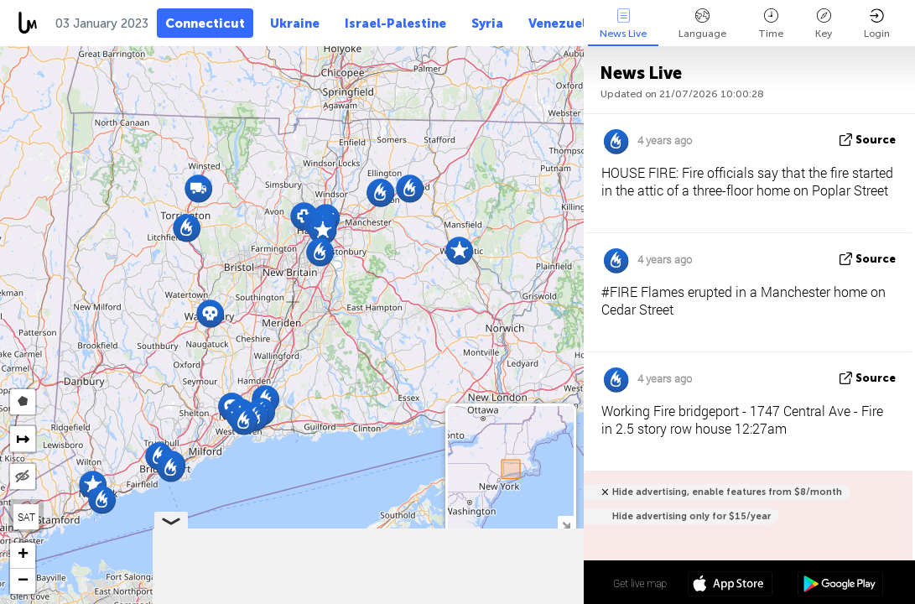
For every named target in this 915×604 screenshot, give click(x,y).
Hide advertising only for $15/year (691, 516)
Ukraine (295, 23)
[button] (320, 252)
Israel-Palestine (395, 23)
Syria (487, 23)
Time (770, 23)
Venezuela (561, 23)
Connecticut (205, 23)
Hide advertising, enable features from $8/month (727, 492)
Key (823, 23)
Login (877, 23)
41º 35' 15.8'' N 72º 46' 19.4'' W (516, 583)
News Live (623, 23)
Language (702, 23)
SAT (26, 516)
